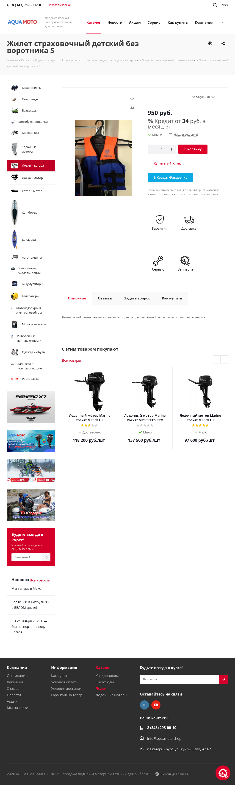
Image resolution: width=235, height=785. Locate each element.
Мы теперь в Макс (26, 588)
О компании (17, 675)
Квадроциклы (107, 675)
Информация (64, 667)
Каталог (103, 667)
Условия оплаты (64, 682)
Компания (17, 667)
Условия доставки (66, 688)
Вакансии (15, 682)
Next (224, 360)
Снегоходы (105, 682)
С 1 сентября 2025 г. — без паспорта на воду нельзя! (29, 626)
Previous (217, 360)
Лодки (101, 688)
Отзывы (13, 688)
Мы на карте (17, 707)
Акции (12, 701)
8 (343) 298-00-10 (161, 727)
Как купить (60, 675)
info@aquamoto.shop (164, 738)
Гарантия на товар (66, 695)
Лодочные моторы (111, 695)
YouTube (155, 705)
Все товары (71, 360)
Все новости (40, 580)
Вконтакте (144, 705)
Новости (14, 695)
